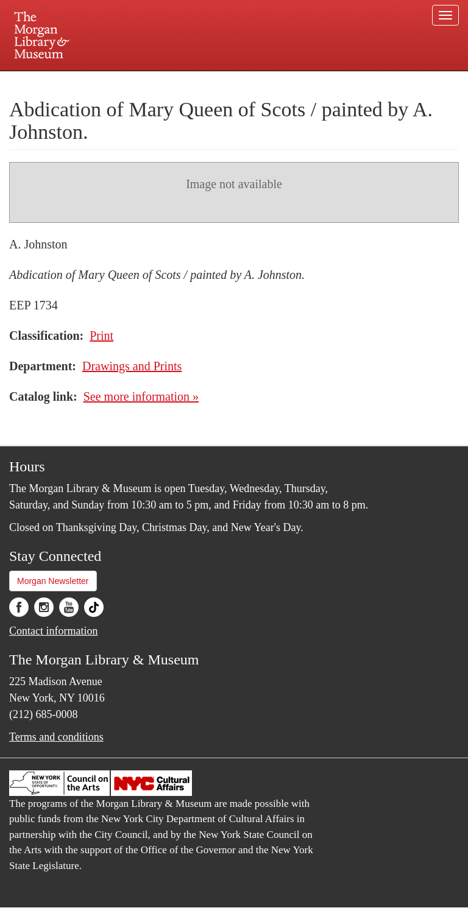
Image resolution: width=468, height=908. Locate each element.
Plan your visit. (89, 81)
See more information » (141, 396)
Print (101, 335)
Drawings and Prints (132, 366)
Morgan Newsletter (53, 581)
